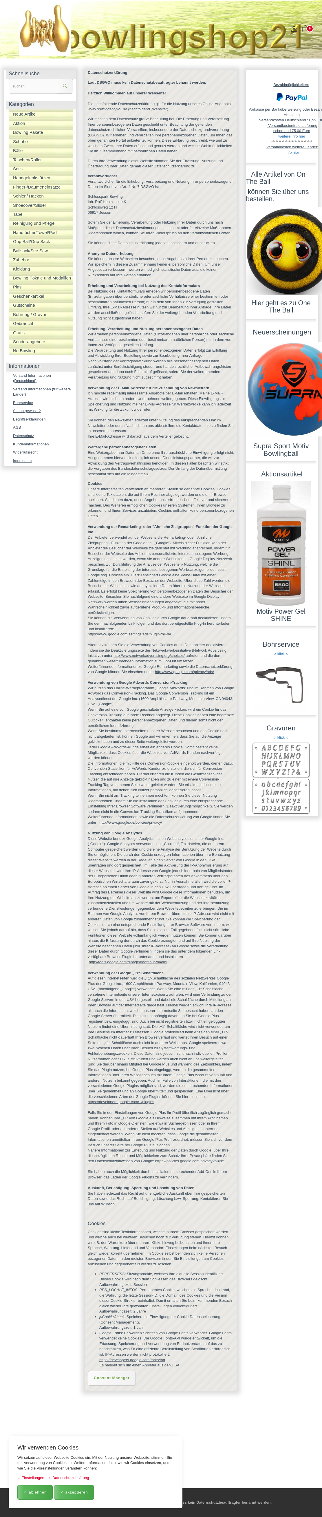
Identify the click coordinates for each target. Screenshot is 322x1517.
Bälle (18, 150)
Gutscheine (24, 305)
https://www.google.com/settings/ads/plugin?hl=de (129, 634)
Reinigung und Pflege (33, 223)
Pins (17, 286)
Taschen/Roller (27, 159)
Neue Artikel (24, 114)
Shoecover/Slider (29, 205)
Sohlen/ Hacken (28, 195)
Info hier (292, 152)
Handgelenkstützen (31, 177)
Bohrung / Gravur (29, 314)
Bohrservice (23, 403)
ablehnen (35, 1492)
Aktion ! (20, 123)
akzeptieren (74, 1492)
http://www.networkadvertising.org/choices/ (149, 655)
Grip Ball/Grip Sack (31, 241)
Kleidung (21, 268)
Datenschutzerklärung (68, 1478)
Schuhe (20, 141)
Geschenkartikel (28, 296)
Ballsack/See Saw (30, 250)
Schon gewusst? (27, 411)
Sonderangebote (29, 341)
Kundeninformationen (31, 444)
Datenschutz (23, 436)
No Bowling (24, 350)
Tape (18, 214)
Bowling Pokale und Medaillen (42, 277)
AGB (17, 427)
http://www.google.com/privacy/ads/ (184, 672)
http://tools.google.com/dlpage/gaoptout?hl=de (127, 962)
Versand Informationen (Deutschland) (32, 378)
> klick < (281, 654)
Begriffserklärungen (29, 419)
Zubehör (21, 259)
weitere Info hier (291, 136)
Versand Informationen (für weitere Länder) (42, 392)
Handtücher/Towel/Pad (35, 232)
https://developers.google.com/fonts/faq (132, 1360)
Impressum (22, 460)
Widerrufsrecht (25, 452)
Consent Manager (112, 1378)
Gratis (19, 332)
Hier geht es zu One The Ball (281, 306)
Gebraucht (23, 323)
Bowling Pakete (28, 132)
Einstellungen (30, 1478)
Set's (18, 168)
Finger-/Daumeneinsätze (37, 186)
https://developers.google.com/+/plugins (121, 1102)
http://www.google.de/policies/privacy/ (130, 822)
